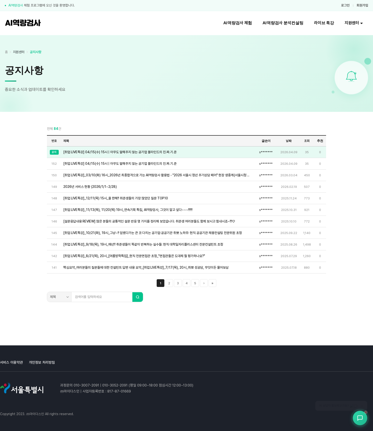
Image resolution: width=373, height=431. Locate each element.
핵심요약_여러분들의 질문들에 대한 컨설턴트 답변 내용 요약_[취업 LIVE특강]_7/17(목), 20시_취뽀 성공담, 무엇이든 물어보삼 (146, 267)
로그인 (345, 5)
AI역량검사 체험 (237, 22)
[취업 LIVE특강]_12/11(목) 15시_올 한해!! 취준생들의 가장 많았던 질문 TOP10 (115, 198)
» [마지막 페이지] (212, 283)
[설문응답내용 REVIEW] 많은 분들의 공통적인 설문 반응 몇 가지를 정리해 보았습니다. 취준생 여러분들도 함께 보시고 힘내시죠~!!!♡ (149, 221)
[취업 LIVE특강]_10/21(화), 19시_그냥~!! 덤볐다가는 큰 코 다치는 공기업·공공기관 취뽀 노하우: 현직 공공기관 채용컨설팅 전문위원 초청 (152, 233)
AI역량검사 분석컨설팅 (283, 22)
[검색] (137, 297)
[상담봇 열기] (360, 418)
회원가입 (362, 5)
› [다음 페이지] (204, 283)
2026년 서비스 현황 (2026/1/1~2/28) (90, 187)
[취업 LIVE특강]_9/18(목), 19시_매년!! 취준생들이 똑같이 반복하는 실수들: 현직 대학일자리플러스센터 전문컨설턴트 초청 (143, 244)
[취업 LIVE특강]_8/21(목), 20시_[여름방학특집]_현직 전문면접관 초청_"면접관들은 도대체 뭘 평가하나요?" (134, 256)
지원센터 (354, 22)
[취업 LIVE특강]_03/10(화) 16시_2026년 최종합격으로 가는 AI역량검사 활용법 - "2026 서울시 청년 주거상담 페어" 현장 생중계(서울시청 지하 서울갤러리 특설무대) (157, 175)
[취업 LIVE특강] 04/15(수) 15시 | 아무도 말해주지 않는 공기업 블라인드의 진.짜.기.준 (120, 152)
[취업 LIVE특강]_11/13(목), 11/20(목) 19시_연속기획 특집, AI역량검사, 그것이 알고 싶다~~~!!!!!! (128, 210)
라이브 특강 (324, 22)
